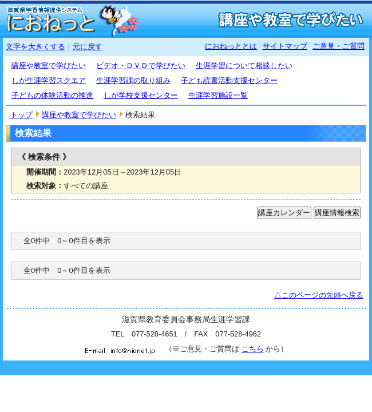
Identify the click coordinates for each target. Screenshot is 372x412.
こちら (253, 348)
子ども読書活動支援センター (229, 80)
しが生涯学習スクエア (48, 80)
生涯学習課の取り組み (133, 80)
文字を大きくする (35, 46)
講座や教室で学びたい (48, 65)
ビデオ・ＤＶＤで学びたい (140, 65)
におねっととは (231, 46)
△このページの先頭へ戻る (318, 295)
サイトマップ (285, 46)
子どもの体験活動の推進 (52, 95)
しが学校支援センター (141, 95)
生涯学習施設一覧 (218, 95)
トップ (21, 114)
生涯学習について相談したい (244, 65)
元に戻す (87, 46)
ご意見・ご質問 (338, 46)
